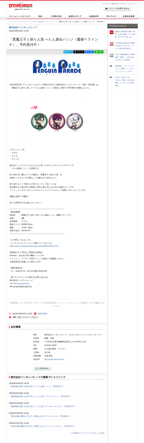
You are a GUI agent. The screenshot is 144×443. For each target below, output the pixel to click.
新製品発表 (42, 313)
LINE (99, 52)
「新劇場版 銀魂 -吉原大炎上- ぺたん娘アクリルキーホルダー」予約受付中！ (42, 406)
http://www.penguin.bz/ (19, 283)
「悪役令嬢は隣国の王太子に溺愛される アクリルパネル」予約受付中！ (40, 416)
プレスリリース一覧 (29, 21)
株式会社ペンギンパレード (46, 21)
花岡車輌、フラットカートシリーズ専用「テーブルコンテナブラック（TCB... (125, 68)
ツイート (79, 52)
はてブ (68, 52)
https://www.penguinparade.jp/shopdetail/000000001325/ (34, 246)
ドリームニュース (14, 21)
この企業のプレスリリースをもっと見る (87, 433)
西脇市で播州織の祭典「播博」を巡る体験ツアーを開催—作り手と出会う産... (125, 34)
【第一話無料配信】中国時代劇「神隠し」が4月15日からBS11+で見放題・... (125, 57)
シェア (89, 52)
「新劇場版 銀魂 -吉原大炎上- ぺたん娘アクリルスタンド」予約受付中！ (40, 396)
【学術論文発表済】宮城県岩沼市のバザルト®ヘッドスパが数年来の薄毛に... (125, 45)
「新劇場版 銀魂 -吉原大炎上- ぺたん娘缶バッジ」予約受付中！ (36, 386)
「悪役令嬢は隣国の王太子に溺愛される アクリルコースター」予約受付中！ (42, 426)
